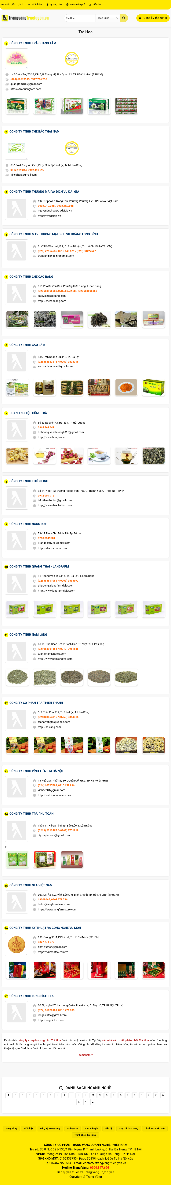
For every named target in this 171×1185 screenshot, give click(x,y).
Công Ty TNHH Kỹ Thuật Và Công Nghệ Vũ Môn (45, 928)
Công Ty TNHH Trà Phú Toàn (31, 814)
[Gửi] (124, 18)
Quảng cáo (54, 4)
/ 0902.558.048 (64, 205)
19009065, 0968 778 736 (52, 899)
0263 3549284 (46, 538)
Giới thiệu (35, 4)
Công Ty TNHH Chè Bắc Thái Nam (34, 131)
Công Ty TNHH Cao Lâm (27, 345)
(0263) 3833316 (47, 361)
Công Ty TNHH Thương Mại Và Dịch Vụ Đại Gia (44, 191)
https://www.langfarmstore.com (57, 909)
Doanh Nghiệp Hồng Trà (28, 413)
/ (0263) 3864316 (68, 716)
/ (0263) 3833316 (68, 361)
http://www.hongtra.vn (51, 437)
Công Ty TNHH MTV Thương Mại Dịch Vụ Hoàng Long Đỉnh (53, 234)
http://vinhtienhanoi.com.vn (54, 795)
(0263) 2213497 (47, 830)
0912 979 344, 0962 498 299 (27, 169)
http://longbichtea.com (51, 1020)
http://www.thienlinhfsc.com (55, 505)
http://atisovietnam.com (52, 548)
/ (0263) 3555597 (68, 580)
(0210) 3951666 (47, 648)
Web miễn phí (75, 4)
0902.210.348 (46, 205)
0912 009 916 (46, 495)
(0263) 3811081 (47, 580)
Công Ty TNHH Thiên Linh (28, 481)
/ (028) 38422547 (85, 251)
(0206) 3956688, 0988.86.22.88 (57, 290)
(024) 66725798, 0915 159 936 (56, 785)
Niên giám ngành (12, 4)
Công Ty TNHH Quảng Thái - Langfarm (39, 566)
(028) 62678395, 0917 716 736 (28, 79)
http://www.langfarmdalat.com (56, 590)
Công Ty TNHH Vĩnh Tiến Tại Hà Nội (36, 771)
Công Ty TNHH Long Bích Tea (31, 996)
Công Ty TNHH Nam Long (28, 634)
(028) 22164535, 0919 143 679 (56, 251)
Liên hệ (95, 4)
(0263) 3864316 (47, 716)
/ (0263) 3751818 (68, 830)
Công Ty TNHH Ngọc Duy (28, 524)
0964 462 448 (46, 427)
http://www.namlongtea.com (55, 658)
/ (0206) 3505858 (86, 290)
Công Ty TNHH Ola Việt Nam (31, 885)
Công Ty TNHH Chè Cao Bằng (31, 277)
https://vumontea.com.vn (53, 952)
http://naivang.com (49, 727)
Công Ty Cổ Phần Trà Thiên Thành (36, 703)
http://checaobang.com (52, 300)
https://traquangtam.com (25, 89)
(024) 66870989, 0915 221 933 (56, 1010)
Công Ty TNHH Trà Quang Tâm (32, 43)
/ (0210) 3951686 (68, 648)
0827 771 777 (46, 941)
